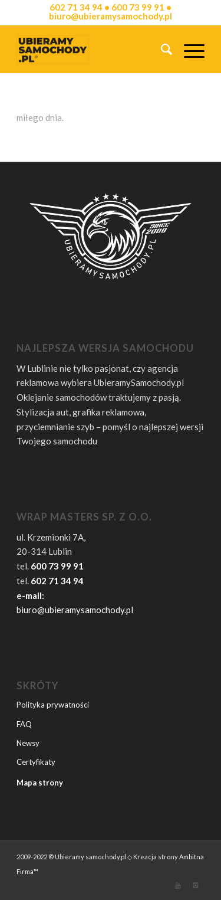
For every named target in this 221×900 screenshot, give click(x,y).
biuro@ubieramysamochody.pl (75, 609)
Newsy (28, 743)
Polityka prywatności (53, 704)
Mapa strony (40, 782)
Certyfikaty (36, 762)
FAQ (24, 724)
